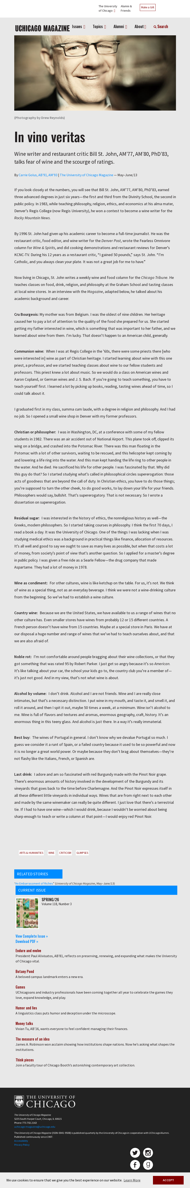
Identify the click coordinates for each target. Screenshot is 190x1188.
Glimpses (82, 853)
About (139, 26)
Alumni (119, 26)
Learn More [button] (132, 1180)
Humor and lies (26, 1007)
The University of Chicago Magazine (86, 175)
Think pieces (25, 1059)
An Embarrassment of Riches (34, 883)
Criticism (65, 853)
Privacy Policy (22, 1144)
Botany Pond (25, 971)
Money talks (24, 1023)
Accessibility (21, 1140)
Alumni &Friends (126, 8)
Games (20, 987)
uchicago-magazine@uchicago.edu (34, 1126)
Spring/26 (50, 899)
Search (161, 26)
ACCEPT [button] (168, 1180)
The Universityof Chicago (108, 8)
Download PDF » (27, 941)
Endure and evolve (28, 950)
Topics (98, 26)
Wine (51, 853)
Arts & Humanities (31, 853)
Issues (77, 26)
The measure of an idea (33, 1039)
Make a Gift (147, 7)
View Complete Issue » (32, 936)
